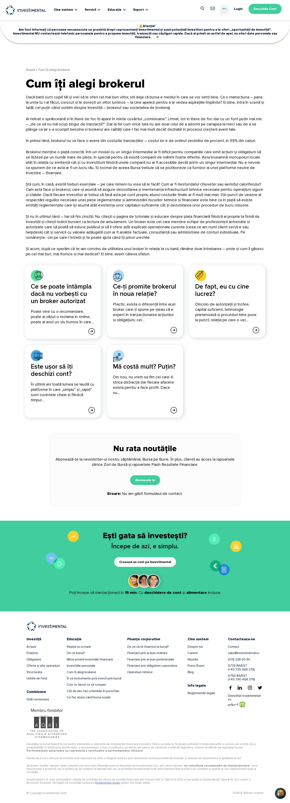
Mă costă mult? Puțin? (144, 367)
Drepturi (32, 653)
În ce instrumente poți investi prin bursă (94, 678)
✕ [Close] (157, 37)
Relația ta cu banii (79, 647)
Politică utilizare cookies (248, 793)
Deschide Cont (265, 9)
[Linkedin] (240, 688)
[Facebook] (230, 688)
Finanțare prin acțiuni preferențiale (150, 659)
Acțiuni (31, 647)
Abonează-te (145, 480)
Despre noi (195, 647)
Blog (191, 672)
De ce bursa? (76, 653)
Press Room (196, 666)
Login (238, 9)
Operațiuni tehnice (140, 672)
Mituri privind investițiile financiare (90, 659)
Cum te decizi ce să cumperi (86, 685)
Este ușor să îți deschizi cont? (52, 370)
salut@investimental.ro (243, 653)
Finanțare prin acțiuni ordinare (147, 653)
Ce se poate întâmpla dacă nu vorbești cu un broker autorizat (61, 294)
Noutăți (193, 659)
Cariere (193, 653)
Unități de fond (37, 678)
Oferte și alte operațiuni (43, 666)
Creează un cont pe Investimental (145, 562)
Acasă (30, 70)
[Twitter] (260, 688)
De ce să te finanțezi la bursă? (148, 647)
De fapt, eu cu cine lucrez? (222, 290)
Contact (233, 647)
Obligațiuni (34, 659)
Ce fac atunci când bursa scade (88, 697)
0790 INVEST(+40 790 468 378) (241, 677)
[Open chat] (280, 793)
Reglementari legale (107, 782)
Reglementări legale (201, 693)
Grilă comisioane (38, 699)
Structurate (34, 672)
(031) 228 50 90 (239, 659)
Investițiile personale (81, 666)
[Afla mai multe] (91, 331)
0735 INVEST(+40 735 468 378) (241, 667)
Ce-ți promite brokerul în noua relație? (144, 290)
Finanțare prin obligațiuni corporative (152, 666)
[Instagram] (250, 688)
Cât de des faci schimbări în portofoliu (93, 691)
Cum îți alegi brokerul (81, 672)
